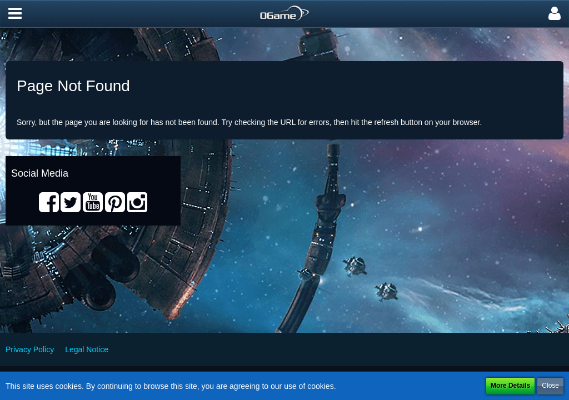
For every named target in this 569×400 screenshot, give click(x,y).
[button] (15, 14)
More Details (510, 385)
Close (550, 385)
